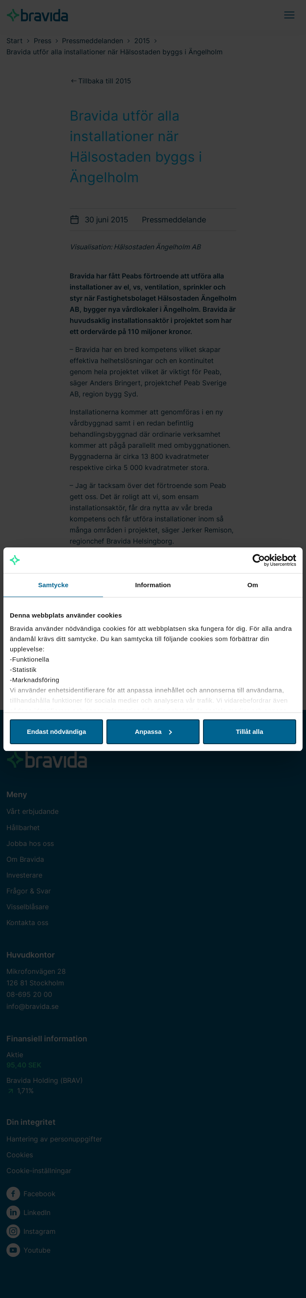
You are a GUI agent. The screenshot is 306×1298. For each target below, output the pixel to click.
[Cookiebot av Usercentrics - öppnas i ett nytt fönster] (258, 560)
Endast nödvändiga (56, 731)
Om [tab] (252, 584)
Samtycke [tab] (53, 584)
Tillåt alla (249, 731)
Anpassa (153, 731)
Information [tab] (153, 584)
